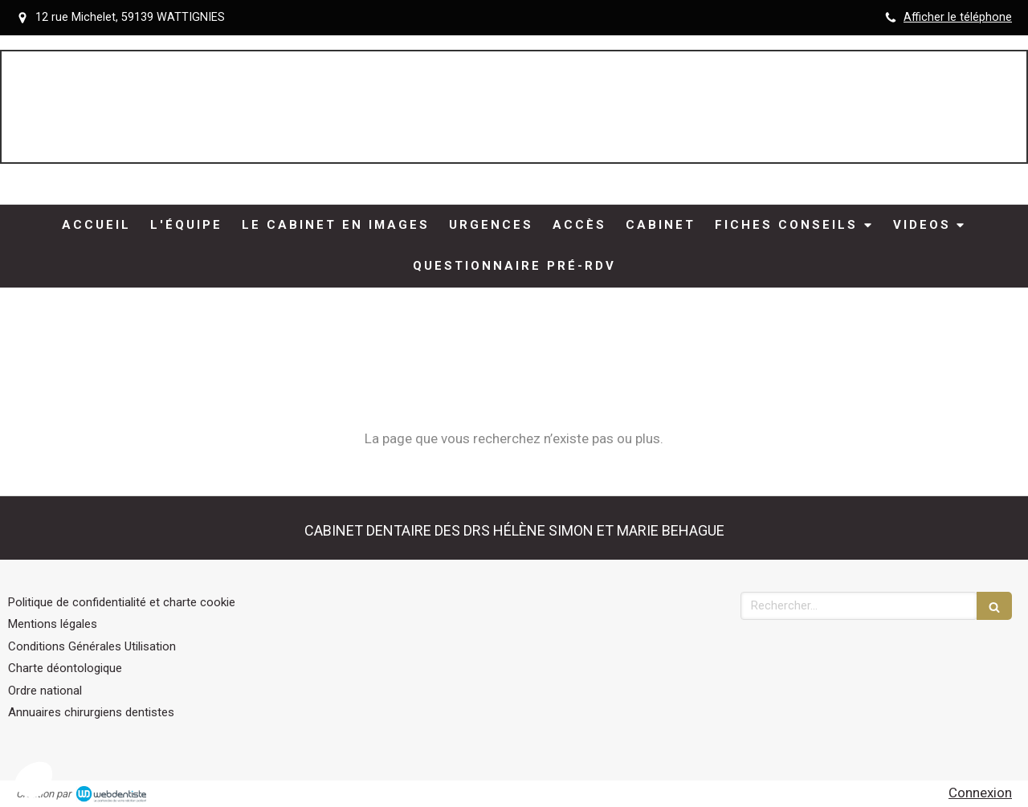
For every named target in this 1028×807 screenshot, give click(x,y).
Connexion (980, 793)
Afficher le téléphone (958, 17)
